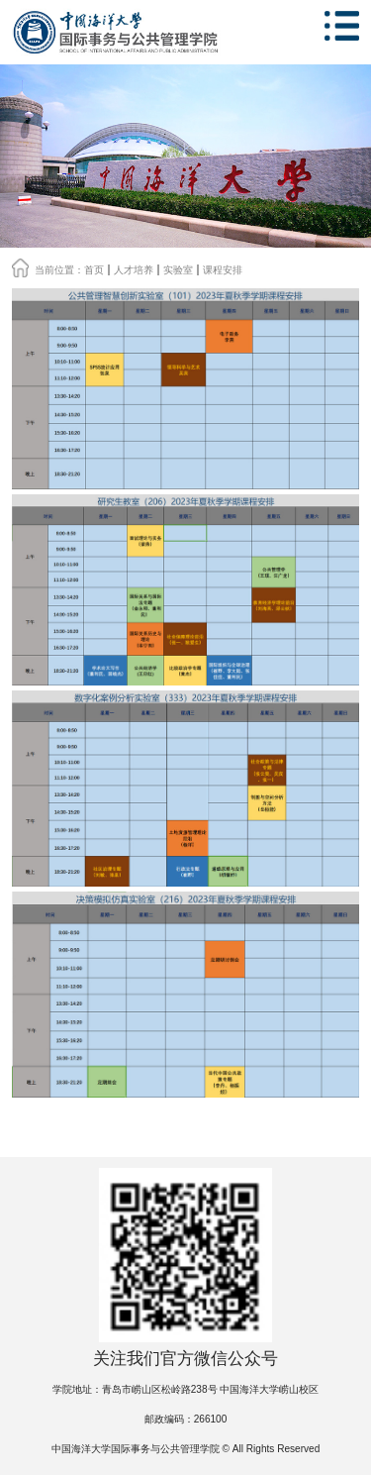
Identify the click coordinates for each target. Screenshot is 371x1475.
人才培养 (133, 269)
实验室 (178, 269)
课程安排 (222, 269)
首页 (94, 269)
